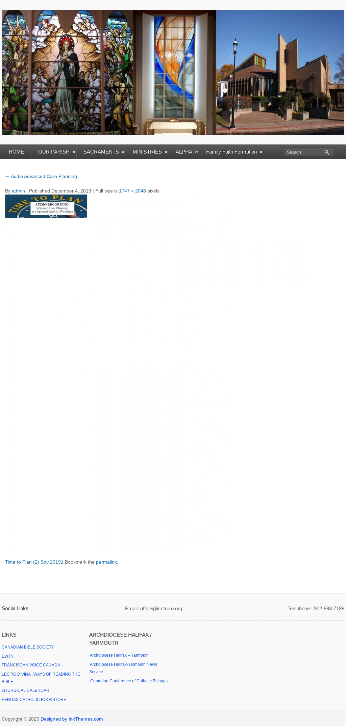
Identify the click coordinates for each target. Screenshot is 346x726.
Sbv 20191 (52, 562)
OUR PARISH (56, 152)
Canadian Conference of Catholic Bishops (128, 681)
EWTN (8, 656)
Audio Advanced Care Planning (41, 176)
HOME (16, 152)
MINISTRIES (150, 152)
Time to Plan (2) (22, 562)
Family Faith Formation (234, 152)
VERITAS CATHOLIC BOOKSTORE (34, 699)
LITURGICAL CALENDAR (25, 690)
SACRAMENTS (104, 152)
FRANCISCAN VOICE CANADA (31, 665)
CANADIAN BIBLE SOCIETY (28, 647)
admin (18, 191)
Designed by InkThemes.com (72, 719)
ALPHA (187, 152)
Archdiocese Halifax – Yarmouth (119, 655)
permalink (106, 562)
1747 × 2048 (132, 191)
